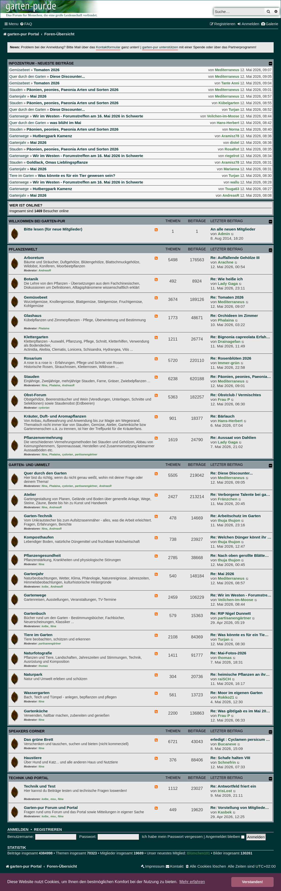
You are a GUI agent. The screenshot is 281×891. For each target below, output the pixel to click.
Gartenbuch (35, 613)
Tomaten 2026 (47, 70)
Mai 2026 (38, 96)
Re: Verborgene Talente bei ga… (240, 494)
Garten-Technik (38, 516)
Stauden (16, 90)
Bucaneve (227, 744)
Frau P (224, 399)
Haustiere (33, 758)
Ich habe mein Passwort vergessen (172, 836)
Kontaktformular (108, 47)
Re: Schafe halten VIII (230, 758)
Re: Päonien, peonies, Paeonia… (240, 376)
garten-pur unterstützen (160, 47)
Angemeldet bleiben (225, 836)
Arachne (226, 262)
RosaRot (232, 149)
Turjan (234, 109)
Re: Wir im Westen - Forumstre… (240, 595)
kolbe (45, 586)
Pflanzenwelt (23, 249)
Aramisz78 (230, 136)
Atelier (30, 494)
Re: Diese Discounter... (231, 473)
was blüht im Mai (65, 122)
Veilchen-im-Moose (223, 116)
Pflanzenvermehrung (43, 437)
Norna (234, 129)
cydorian (44, 407)
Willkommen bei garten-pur (37, 221)
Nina (44, 385)
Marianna (231, 169)
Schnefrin (227, 762)
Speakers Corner (27, 731)
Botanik (31, 279)
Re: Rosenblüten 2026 (230, 358)
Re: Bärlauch (222, 416)
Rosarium (33, 358)
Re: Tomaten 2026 (227, 297)
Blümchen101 (198, 853)
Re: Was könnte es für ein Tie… (239, 635)
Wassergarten (36, 692)
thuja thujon (229, 520)
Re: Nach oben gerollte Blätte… (239, 555)
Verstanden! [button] (252, 882)
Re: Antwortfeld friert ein (233, 786)
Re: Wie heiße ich (226, 279)
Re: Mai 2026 (222, 574)
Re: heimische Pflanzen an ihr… (240, 674)
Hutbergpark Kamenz (52, 136)
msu (53, 799)
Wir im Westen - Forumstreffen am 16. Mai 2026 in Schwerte (88, 116)
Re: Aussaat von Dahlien (233, 437)
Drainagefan (229, 341)
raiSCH (224, 679)
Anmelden (17, 829)
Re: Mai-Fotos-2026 (228, 653)
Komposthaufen (39, 537)
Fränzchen (227, 499)
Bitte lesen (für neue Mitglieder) (53, 229)
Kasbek (225, 812)
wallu (234, 182)
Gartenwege (19, 116)
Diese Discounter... (67, 76)
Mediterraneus (227, 70)
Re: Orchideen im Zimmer (234, 315)
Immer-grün (229, 363)
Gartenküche (36, 711)
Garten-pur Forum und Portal (51, 807)
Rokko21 (226, 697)
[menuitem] (26, 24)
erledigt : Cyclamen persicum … (240, 739)
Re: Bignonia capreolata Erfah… (240, 337)
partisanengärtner (86, 454)
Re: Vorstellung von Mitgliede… (239, 807)
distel (234, 143)
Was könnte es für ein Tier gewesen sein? (76, 175)
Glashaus (32, 315)
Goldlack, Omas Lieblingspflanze (57, 162)
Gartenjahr (17, 96)
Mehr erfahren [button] (192, 882)
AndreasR (230, 195)
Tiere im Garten (21, 176)
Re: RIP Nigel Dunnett (230, 613)
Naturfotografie (38, 653)
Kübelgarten (229, 103)
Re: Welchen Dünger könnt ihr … (240, 537)
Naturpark (33, 674)
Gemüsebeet (19, 70)
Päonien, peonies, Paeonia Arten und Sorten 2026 (73, 89)
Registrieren (48, 829)
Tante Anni (230, 83)
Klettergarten (36, 337)
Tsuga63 (232, 189)
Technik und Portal (28, 778)
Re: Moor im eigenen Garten (236, 692)
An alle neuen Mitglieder (232, 229)
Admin (224, 234)
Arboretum (34, 257)
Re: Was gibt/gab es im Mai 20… (240, 711)
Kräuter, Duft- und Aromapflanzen (55, 416)
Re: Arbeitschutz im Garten (235, 516)
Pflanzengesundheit (42, 555)
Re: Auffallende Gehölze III (235, 257)
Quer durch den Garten (27, 76)
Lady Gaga (228, 283)
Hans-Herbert (228, 123)
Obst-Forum (35, 395)
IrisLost (225, 791)
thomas (43, 666)
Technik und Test (39, 786)
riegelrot (232, 156)
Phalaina (44, 328)
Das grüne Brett (38, 739)
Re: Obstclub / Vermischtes (235, 395)
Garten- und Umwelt (29, 465)
